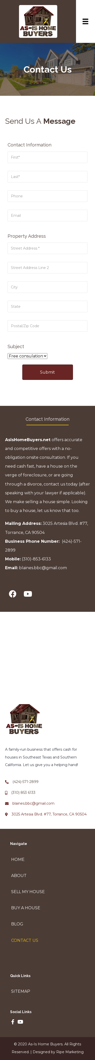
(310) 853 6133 (23, 792)
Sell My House (28, 891)
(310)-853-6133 (36, 559)
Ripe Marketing (70, 1052)
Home (18, 859)
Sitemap (20, 991)
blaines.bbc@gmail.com (43, 567)
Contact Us (24, 940)
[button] (12, 594)
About (19, 875)
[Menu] (85, 21)
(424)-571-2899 (25, 781)
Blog (17, 924)
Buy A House (25, 907)
